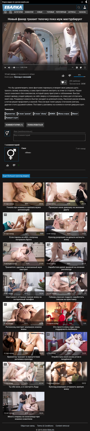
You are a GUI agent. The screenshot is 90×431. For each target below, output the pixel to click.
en (82, 2)
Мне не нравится (70, 75)
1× (72, 67)
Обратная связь (28, 426)
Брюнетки (10, 114)
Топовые (50, 12)
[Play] (45, 46)
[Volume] (15, 67)
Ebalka (50, 430)
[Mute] (9, 67)
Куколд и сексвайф (22, 77)
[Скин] (81, 67)
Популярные (61, 12)
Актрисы (71, 12)
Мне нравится (63, 75)
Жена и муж (63, 114)
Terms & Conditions (45, 426)
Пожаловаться (35, 125)
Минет (75, 114)
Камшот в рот (12, 118)
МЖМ (52, 114)
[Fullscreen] (85, 67)
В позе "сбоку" (40, 114)
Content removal (62, 426)
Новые (39, 12)
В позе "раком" (24, 114)
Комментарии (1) (14, 125)
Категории (18, 12)
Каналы (82, 12)
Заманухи (29, 12)
